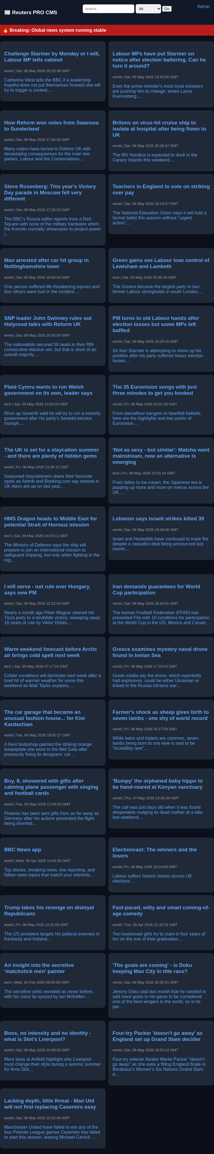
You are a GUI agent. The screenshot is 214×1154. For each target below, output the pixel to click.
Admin (203, 6)
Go (166, 9)
